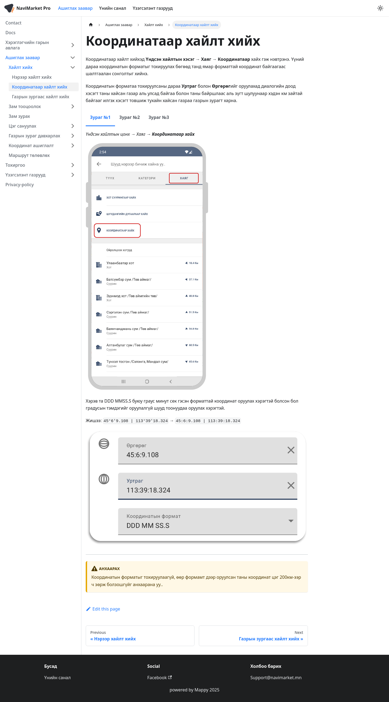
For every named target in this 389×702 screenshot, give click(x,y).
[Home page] (91, 25)
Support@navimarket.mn (276, 678)
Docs (10, 33)
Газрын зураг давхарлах (34, 136)
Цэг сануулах (22, 126)
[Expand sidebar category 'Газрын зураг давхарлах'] (73, 135)
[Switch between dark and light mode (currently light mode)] (380, 8)
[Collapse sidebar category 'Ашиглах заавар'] (73, 57)
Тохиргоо (15, 165)
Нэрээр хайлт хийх (32, 77)
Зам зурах (19, 116)
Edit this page (103, 609)
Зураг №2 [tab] (129, 117)
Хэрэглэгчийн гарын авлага (27, 45)
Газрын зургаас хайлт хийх (40, 97)
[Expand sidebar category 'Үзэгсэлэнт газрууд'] (73, 174)
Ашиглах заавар (75, 8)
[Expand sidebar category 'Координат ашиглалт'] (73, 145)
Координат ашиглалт (31, 145)
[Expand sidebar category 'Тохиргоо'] (73, 165)
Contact (13, 23)
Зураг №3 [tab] (158, 117)
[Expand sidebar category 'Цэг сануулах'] (73, 126)
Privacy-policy (19, 185)
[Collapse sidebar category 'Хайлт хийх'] (73, 67)
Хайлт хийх (21, 67)
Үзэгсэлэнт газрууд (153, 8)
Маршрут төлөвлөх (29, 155)
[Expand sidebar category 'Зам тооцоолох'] (73, 106)
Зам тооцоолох (25, 106)
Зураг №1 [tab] (100, 117)
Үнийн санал (112, 8)
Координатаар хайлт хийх (39, 87)
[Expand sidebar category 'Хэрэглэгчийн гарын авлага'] (73, 45)
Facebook (159, 678)
